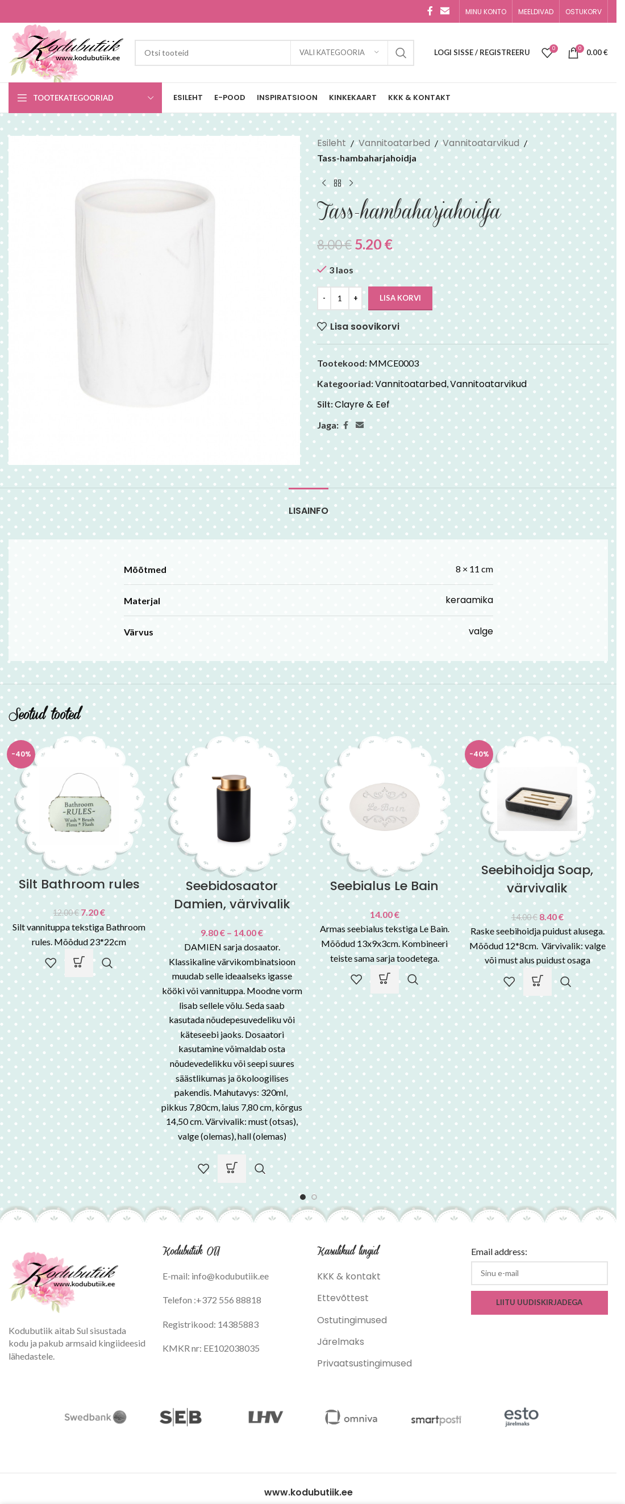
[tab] (308, 505)
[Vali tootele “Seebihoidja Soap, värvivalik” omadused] (537, 981)
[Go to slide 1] (303, 1197)
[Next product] (351, 183)
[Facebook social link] (430, 11)
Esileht (331, 142)
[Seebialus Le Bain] (385, 806)
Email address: (499, 1251)
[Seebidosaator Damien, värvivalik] (232, 806)
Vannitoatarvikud (481, 142)
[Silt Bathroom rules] (79, 805)
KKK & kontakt (349, 1276)
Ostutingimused (352, 1320)
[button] (79, 963)
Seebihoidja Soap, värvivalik (537, 879)
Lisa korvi (400, 297)
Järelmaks (340, 1341)
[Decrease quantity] (324, 298)
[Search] (274, 53)
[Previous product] (324, 183)
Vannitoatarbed (394, 142)
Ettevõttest (343, 1297)
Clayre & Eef (362, 404)
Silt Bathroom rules (79, 884)
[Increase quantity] (355, 298)
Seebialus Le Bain (384, 886)
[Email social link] (445, 11)
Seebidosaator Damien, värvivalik (232, 895)
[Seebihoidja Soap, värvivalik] (537, 798)
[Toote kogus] (339, 298)
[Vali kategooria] (339, 53)
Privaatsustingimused (364, 1363)
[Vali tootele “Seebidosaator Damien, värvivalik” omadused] (232, 1168)
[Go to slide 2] (314, 1197)
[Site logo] (66, 52)
